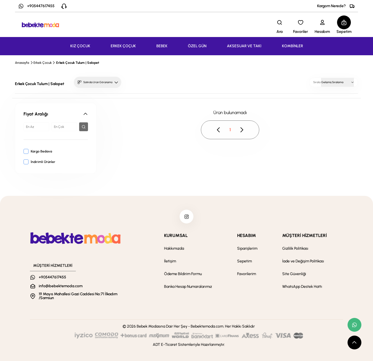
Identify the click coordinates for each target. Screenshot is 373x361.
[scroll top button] (354, 342)
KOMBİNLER (292, 46)
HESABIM (246, 235)
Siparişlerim (247, 248)
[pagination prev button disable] (218, 130)
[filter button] (83, 126)
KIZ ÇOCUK (80, 46)
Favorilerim (246, 274)
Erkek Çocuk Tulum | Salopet (77, 63)
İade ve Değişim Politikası (303, 261)
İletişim (170, 261)
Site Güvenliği (294, 274)
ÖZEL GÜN (197, 46)
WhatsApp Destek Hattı (302, 286)
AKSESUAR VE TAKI (244, 46)
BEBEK (161, 46)
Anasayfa (22, 63)
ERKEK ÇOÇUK (123, 46)
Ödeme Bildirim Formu (183, 274)
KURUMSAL (176, 235)
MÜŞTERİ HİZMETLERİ (304, 235)
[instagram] (186, 216)
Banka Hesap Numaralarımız (188, 286)
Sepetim (244, 261)
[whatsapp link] (354, 325)
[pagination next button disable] (241, 130)
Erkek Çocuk (42, 63)
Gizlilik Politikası (295, 248)
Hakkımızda (174, 248)
